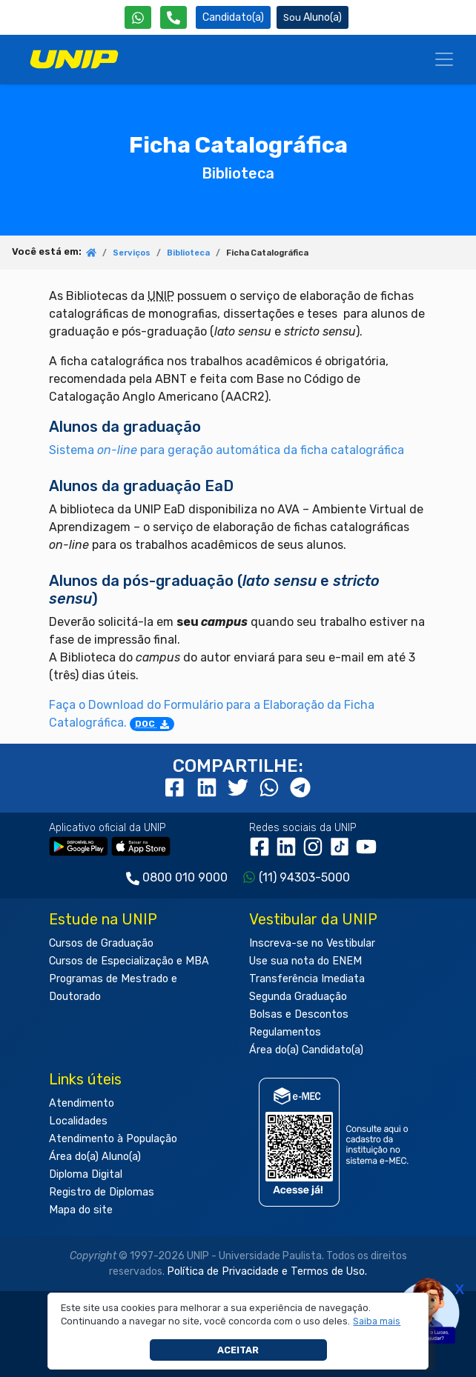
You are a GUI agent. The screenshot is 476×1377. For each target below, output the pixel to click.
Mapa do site (81, 1210)
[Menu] (444, 59)
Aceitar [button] (238, 1350)
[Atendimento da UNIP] (173, 17)
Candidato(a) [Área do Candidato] (233, 17)
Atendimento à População (113, 1139)
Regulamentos (285, 1032)
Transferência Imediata (307, 979)
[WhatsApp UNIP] (138, 17)
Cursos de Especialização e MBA (129, 961)
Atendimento (81, 1103)
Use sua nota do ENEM (305, 961)
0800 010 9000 (185, 877)
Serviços (132, 253)
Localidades (78, 1121)
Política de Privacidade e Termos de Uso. (267, 1271)
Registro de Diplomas (101, 1192)
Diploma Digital (85, 1174)
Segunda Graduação (298, 996)
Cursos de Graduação (101, 943)
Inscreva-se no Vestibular (312, 943)
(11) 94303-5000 (304, 877)
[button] (377, 1321)
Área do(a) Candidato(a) (306, 1050)
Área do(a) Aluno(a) (95, 1156)
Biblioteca (188, 253)
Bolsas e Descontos (298, 1014)
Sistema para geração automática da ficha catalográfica (226, 450)
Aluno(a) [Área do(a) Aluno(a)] (312, 17)
